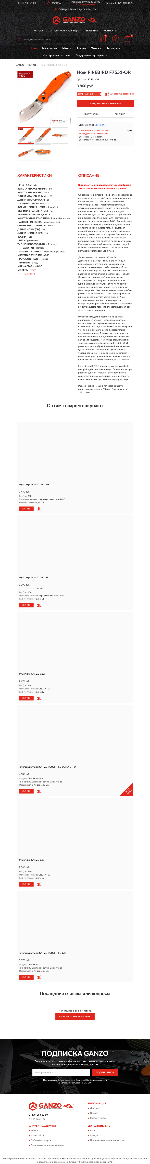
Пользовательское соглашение (47, 1144)
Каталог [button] (39, 31)
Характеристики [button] (91, 114)
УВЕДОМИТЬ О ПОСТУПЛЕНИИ (105, 104)
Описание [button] (120, 114)
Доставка (95, 1107)
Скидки (94, 1134)
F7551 (33, 270)
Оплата (94, 1112)
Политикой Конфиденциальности (91, 1079)
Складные (30, 274)
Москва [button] (100, 125)
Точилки (96, 48)
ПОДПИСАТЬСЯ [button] (105, 1071)
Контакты (110, 31)
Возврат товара (98, 1117)
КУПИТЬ (26, 509)
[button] (85, 4)
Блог (92, 1129)
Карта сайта (37, 1134)
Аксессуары (113, 48)
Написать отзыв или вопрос (75, 1015)
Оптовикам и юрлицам (65, 31)
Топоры (81, 48)
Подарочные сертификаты (91, 55)
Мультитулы (49, 48)
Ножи (33, 48)
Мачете (66, 48)
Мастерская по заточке (56, 55)
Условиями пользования (72, 1081)
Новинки (92, 31)
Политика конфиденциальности (107, 1139)
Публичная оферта (41, 1139)
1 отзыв (39, 588)
